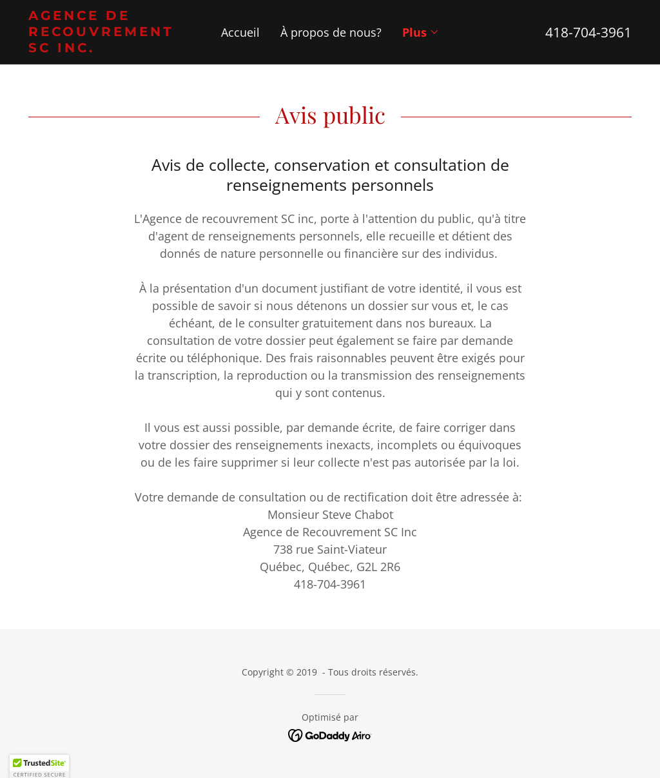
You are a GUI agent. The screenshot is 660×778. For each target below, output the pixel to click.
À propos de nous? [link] (331, 32)
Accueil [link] (240, 32)
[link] (103, 47)
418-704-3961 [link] (588, 32)
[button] (421, 32)
